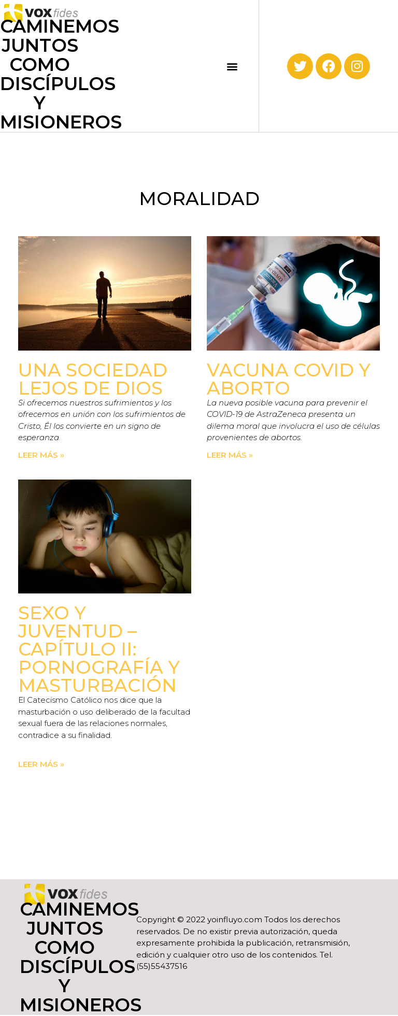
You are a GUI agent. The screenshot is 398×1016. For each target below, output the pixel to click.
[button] (232, 66)
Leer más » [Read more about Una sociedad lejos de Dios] (41, 455)
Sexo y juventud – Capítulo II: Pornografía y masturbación (99, 649)
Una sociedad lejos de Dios (92, 379)
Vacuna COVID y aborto (289, 379)
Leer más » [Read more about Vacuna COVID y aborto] (230, 455)
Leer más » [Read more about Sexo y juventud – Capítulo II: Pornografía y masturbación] (41, 764)
